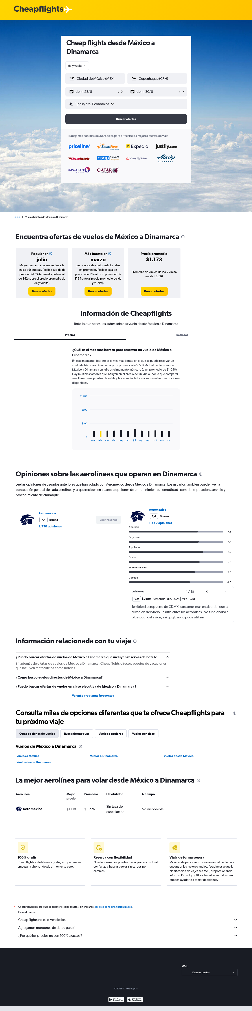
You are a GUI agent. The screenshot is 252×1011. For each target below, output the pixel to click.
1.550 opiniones (50, 526)
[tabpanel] (126, 403)
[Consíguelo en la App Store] (135, 1000)
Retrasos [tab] (182, 335)
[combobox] (77, 65)
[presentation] (183, 237)
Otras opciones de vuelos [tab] (37, 733)
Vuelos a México (28, 756)
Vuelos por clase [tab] (143, 733)
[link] (41, 291)
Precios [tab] (70, 335)
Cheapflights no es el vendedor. (128, 919)
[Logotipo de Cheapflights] (38, 9)
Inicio (17, 217)
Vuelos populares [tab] (111, 733)
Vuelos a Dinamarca (104, 756)
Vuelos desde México (178, 756)
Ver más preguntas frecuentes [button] (93, 695)
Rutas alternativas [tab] (76, 733)
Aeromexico (47, 513)
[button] (93, 91)
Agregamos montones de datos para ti (128, 927)
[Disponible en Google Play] (116, 1000)
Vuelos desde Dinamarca (34, 762)
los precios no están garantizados (113, 906)
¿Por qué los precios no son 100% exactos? (128, 935)
